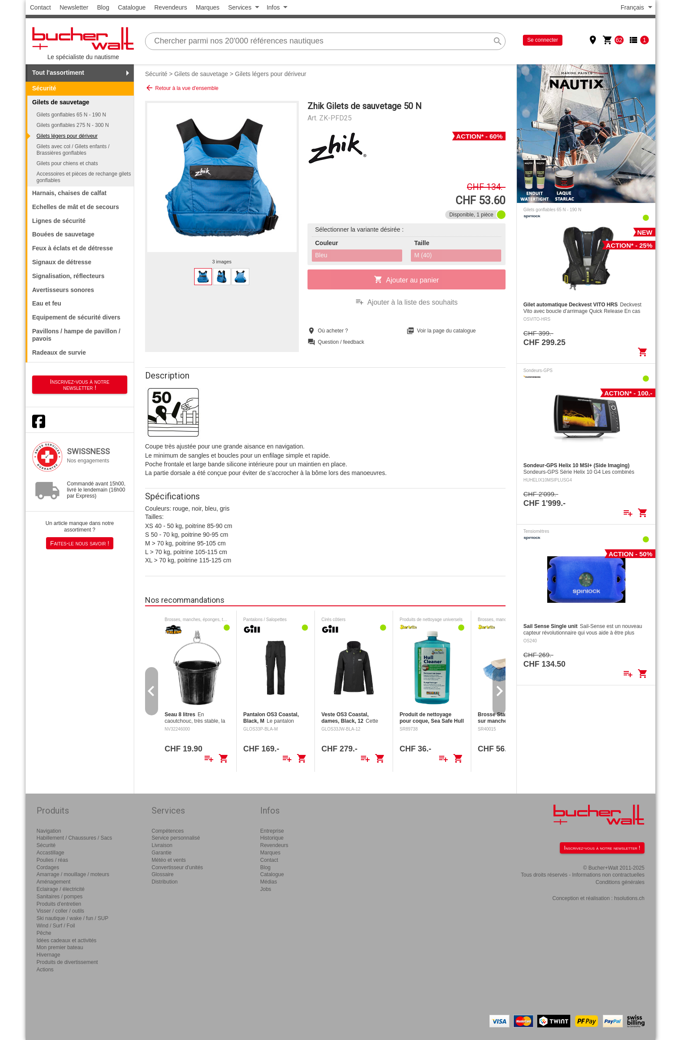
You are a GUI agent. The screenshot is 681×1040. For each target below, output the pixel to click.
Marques (207, 7)
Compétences (168, 831)
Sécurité (44, 88)
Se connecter (542, 40)
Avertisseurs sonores (63, 289)
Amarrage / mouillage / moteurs (72, 874)
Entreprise (272, 831)
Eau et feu (46, 303)
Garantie (162, 853)
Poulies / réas (52, 860)
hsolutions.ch (629, 898)
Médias (268, 882)
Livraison (162, 845)
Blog (103, 7)
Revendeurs (170, 7)
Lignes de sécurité (59, 220)
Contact (40, 7)
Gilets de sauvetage (201, 73)
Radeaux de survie (59, 352)
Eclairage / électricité (60, 889)
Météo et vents (169, 860)
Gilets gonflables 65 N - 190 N (71, 115)
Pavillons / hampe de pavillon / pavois (76, 335)
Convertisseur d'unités (177, 867)
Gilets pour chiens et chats (67, 163)
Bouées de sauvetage (63, 234)
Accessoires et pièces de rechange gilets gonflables (83, 177)
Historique (272, 838)
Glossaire (163, 874)
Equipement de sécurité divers (76, 317)
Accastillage (50, 853)
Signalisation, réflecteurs (68, 275)
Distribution (165, 882)
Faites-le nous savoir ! (79, 543)
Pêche (43, 933)
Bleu (321, 255)
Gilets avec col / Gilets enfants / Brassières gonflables (72, 149)
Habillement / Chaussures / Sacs (74, 838)
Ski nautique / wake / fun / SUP (72, 918)
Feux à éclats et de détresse (72, 248)
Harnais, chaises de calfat (69, 192)
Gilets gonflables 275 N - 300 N (72, 125)
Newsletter (74, 7)
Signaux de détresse (61, 262)
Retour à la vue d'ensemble (181, 87)
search (498, 41)
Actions (44, 970)
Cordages (47, 867)
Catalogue (131, 7)
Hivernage (48, 955)
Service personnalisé (176, 838)
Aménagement (53, 882)
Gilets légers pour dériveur (67, 136)
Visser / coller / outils (60, 911)
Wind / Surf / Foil (55, 926)
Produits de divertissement (67, 962)
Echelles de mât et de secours (75, 206)
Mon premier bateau (59, 947)
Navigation (48, 831)
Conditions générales (620, 882)
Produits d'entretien (58, 904)
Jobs (265, 889)
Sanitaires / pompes (59, 897)
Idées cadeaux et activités (66, 940)
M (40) (423, 255)
